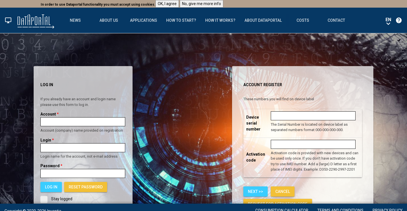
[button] (8, 20)
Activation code (255, 157)
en (388, 21)
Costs (302, 20)
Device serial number (253, 123)
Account (49, 114)
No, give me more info (201, 3)
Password (51, 166)
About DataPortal (263, 20)
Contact (336, 20)
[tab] (75, 20)
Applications (143, 20)
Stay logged (56, 199)
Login (47, 140)
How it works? (220, 20)
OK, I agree (167, 3)
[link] (85, 187)
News (75, 20)
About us (108, 20)
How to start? (181, 20)
